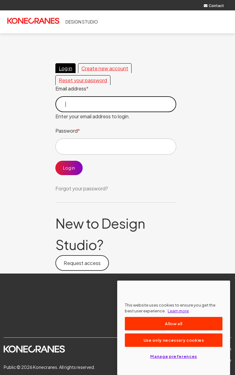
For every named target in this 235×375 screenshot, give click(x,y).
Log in (65, 68)
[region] (173, 328)
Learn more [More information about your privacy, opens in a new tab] (178, 310)
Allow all (173, 323)
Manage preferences (173, 356)
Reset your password (83, 80)
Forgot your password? (81, 188)
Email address (70, 88)
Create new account (104, 68)
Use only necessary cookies (174, 340)
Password (66, 130)
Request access (82, 263)
